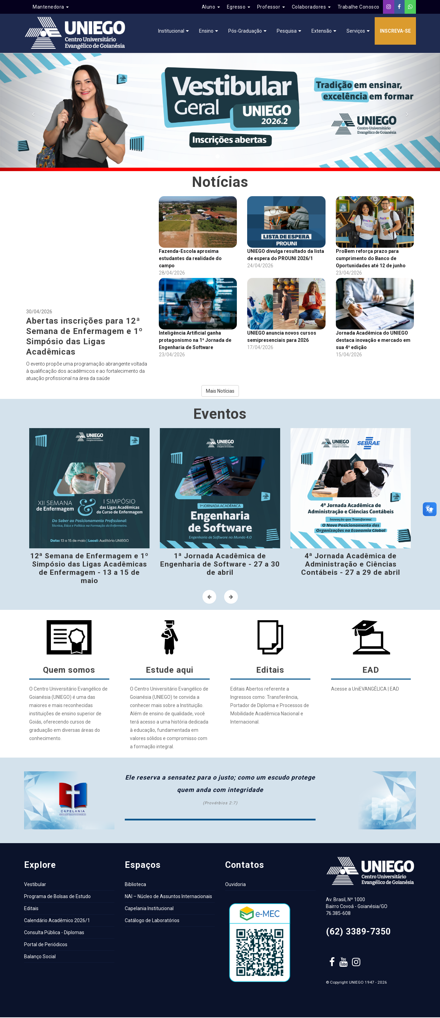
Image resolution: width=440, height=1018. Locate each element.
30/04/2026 (87, 290)
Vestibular (35, 885)
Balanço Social (40, 957)
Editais (31, 909)
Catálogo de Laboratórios (152, 921)
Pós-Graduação (245, 31)
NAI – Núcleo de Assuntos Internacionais (168, 897)
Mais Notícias (220, 391)
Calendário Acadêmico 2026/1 (57, 921)
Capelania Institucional (149, 909)
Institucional (171, 31)
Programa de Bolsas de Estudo (57, 897)
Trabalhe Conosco (359, 7)
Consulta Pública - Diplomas (54, 933)
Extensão (321, 31)
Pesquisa (287, 31)
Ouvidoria (235, 885)
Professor (271, 7)
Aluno (211, 7)
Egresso (238, 7)
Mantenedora (51, 7)
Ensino (206, 31)
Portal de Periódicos (45, 945)
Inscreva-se (395, 31)
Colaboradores (311, 7)
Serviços (355, 31)
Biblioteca (135, 885)
